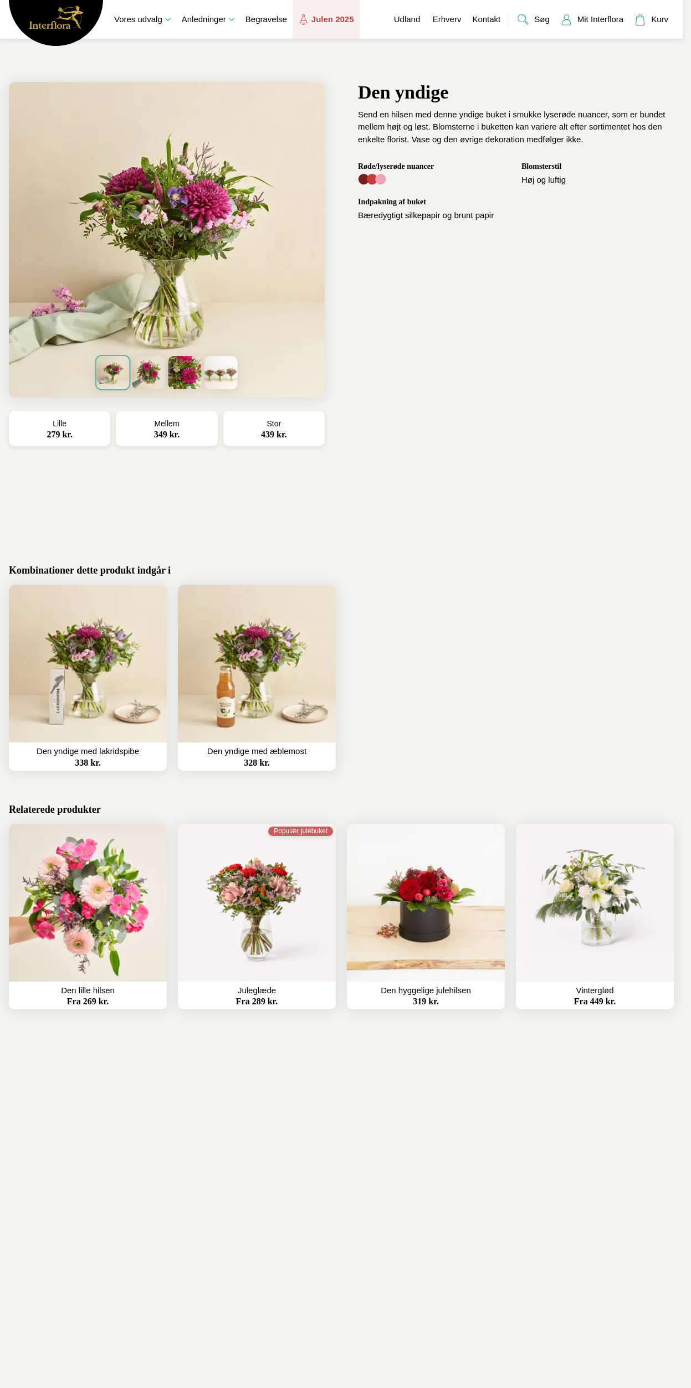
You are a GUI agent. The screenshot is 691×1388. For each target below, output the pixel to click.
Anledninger (208, 19)
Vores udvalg (142, 19)
